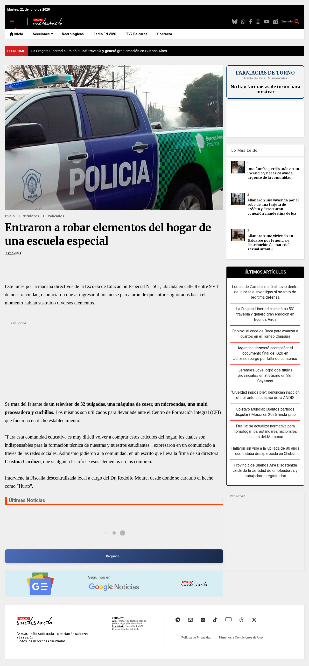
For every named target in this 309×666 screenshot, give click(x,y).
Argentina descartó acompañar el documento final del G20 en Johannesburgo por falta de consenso (265, 353)
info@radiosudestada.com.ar (130, 621)
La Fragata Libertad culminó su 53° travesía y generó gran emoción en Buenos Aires (99, 51)
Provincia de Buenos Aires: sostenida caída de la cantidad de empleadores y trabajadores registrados (265, 470)
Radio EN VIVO (104, 34)
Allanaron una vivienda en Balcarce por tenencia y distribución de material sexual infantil (270, 242)
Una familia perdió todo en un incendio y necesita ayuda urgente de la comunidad (273, 173)
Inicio (16, 34)
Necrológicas (73, 34)
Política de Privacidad (197, 637)
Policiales (56, 216)
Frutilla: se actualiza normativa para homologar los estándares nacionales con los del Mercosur (265, 431)
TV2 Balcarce (136, 34)
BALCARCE (265, 119)
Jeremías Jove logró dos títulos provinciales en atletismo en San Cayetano (265, 375)
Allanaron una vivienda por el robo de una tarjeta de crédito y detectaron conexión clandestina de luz (273, 207)
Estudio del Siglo (130, 629)
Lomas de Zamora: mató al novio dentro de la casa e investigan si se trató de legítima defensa (265, 292)
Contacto (164, 34)
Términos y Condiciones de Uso (241, 637)
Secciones (43, 34)
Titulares (31, 216)
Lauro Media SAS (135, 626)
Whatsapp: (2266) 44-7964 (128, 623)
